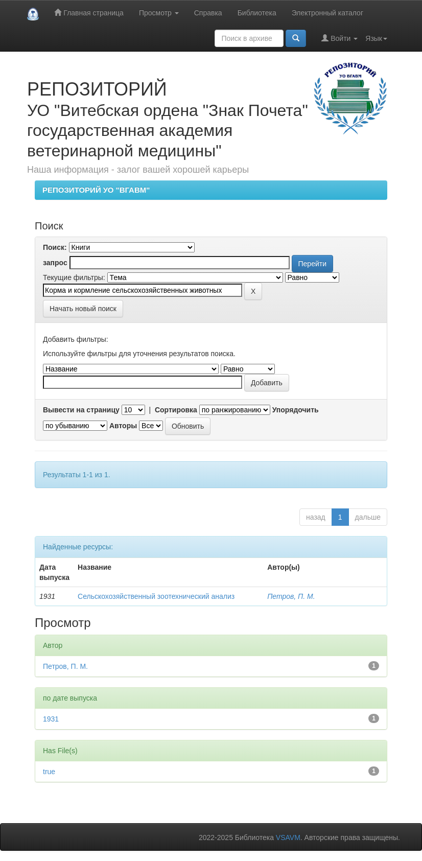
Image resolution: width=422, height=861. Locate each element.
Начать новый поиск (83, 309)
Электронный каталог (327, 13)
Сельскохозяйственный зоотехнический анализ (156, 596)
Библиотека (257, 13)
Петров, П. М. (291, 596)
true (49, 771)
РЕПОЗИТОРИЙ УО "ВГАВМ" (96, 189)
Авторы (123, 426)
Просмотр (159, 13)
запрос (55, 263)
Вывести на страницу (81, 410)
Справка (208, 13)
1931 (51, 719)
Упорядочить (295, 410)
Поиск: (55, 247)
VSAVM (288, 837)
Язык (376, 38)
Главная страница (88, 12)
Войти (339, 38)
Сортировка (176, 410)
